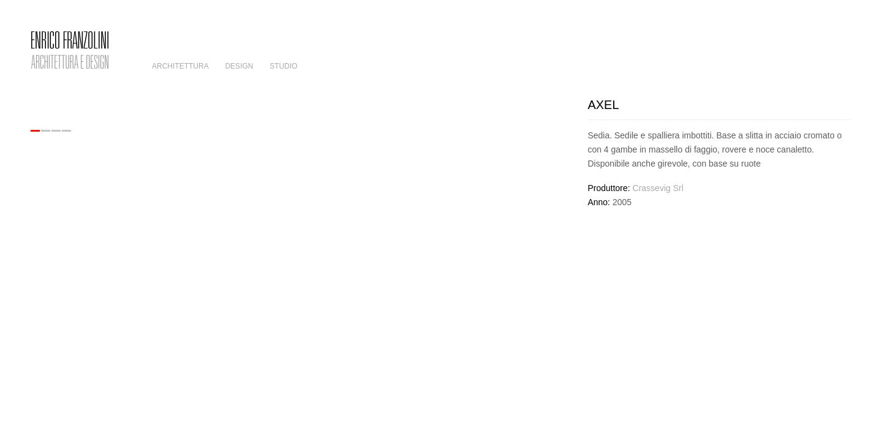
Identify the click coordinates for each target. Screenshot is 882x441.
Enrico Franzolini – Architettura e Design (70, 50)
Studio (283, 66)
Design (239, 66)
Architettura (180, 66)
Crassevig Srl (658, 188)
